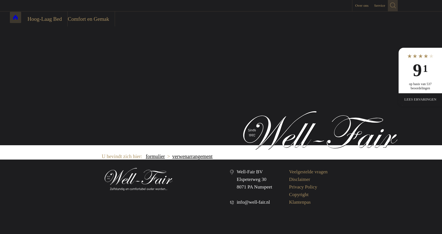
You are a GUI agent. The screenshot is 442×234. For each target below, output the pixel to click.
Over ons (361, 5)
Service (379, 5)
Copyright (299, 194)
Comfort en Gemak (123, 19)
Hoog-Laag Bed (79, 19)
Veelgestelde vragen (308, 171)
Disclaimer (299, 179)
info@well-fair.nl (253, 202)
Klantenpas (300, 202)
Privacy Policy (303, 187)
